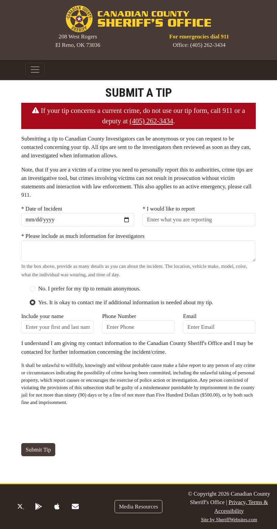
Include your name (42, 316)
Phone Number (119, 316)
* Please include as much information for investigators (83, 236)
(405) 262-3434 (151, 121)
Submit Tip (38, 449)
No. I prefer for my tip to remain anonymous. (89, 288)
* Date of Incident (41, 209)
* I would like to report (169, 209)
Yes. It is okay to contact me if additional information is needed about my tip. (125, 302)
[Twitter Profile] (20, 506)
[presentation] (72, 424)
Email (189, 316)
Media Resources (138, 506)
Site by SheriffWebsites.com (229, 519)
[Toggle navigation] (35, 70)
